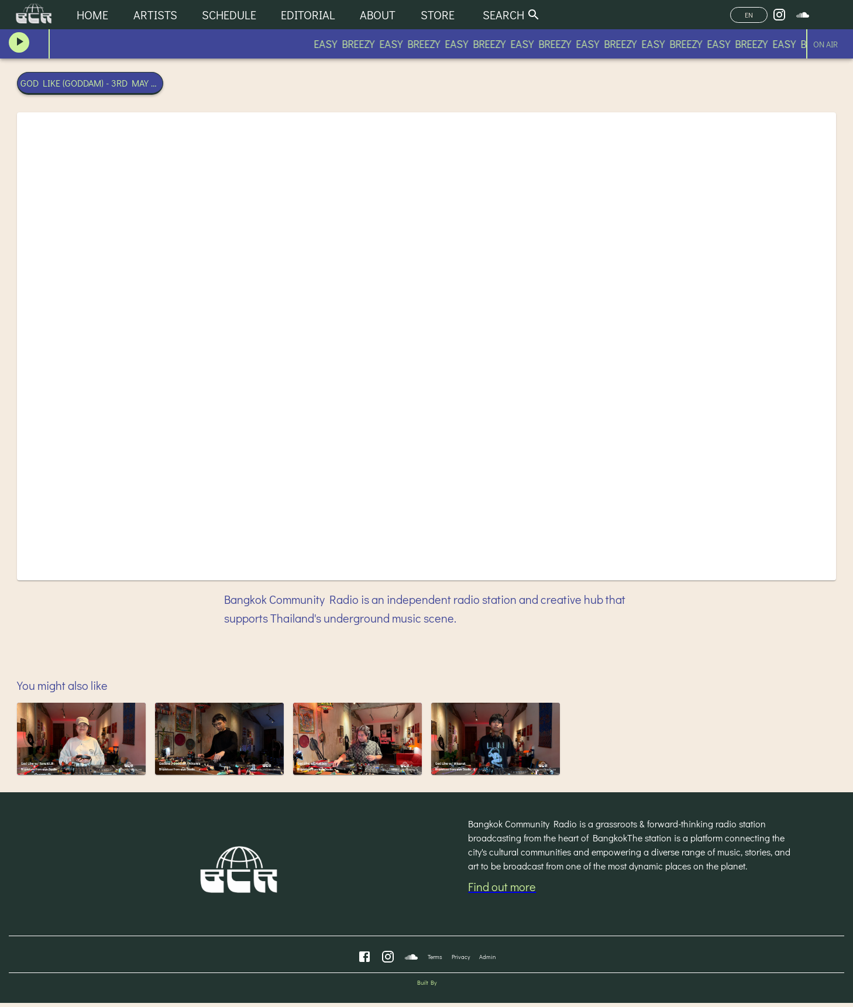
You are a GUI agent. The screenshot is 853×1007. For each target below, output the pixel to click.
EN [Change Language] (749, 15)
